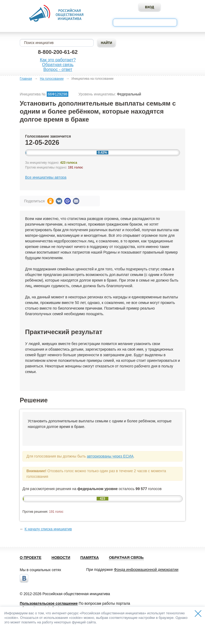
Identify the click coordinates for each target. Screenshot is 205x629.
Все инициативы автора (45, 177)
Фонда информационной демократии (146, 569)
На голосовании (52, 79)
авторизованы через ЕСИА (110, 456)
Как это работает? (58, 60)
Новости (61, 557)
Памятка (89, 557)
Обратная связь (58, 64)
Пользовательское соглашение (49, 603)
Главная (26, 79)
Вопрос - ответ (57, 69)
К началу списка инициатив (48, 529)
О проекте (30, 557)
